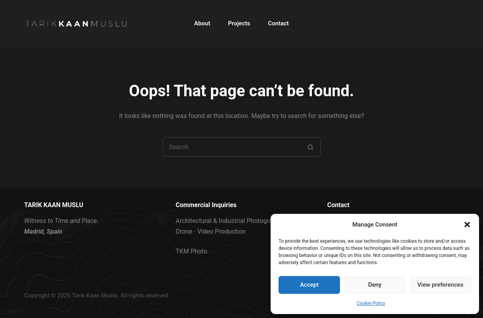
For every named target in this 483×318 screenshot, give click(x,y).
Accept (309, 284)
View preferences (440, 284)
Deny (375, 284)
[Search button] (311, 147)
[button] (467, 225)
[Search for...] (231, 147)
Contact (278, 23)
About (202, 23)
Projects (239, 23)
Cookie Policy (371, 303)
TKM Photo (191, 251)
